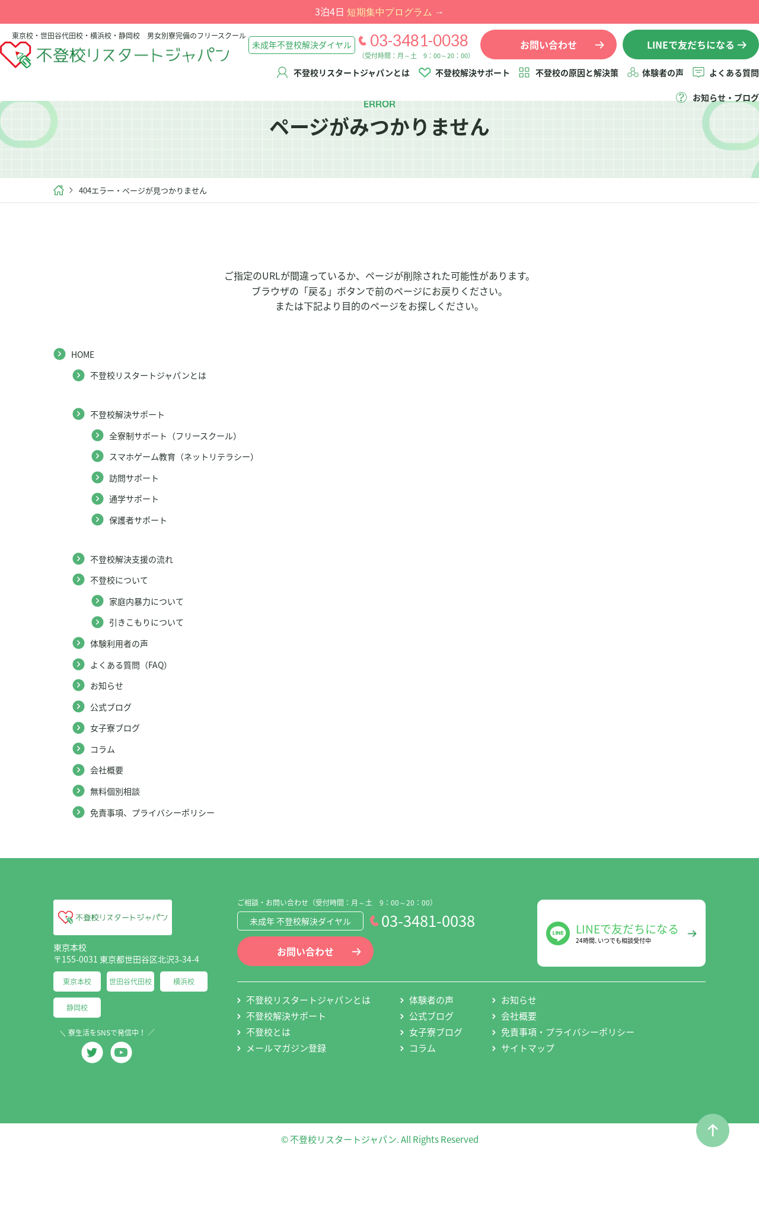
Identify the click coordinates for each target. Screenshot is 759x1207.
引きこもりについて (151, 662)
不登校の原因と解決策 (565, 81)
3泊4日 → (379, 11)
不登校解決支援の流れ (137, 599)
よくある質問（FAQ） (137, 705)
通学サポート (137, 539)
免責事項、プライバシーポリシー (161, 853)
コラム (104, 789)
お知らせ (109, 726)
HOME (84, 394)
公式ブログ (114, 747)
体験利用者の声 (123, 683)
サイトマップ (527, 1088)
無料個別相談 (118, 831)
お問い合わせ (305, 992)
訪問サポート (137, 518)
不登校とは (268, 1072)
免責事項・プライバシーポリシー (567, 1072)
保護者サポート (142, 560)
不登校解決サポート (460, 81)
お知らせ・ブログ (714, 106)
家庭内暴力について (151, 641)
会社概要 (109, 810)
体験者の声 (651, 81)
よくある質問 (722, 81)
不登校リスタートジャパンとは (340, 81)
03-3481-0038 (407, 49)
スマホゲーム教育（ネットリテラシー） (194, 497)
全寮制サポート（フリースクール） (184, 476)
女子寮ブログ (118, 768)
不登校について (123, 620)
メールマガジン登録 (286, 1088)
